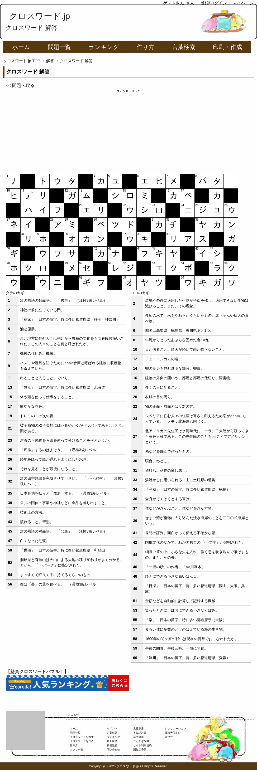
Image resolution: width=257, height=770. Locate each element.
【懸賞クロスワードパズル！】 (37, 671)
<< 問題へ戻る (20, 85)
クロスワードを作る (82, 741)
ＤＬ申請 (112, 741)
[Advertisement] (128, 130)
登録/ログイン (214, 3)
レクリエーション (175, 728)
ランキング (104, 47)
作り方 (145, 47)
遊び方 (169, 736)
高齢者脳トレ (173, 732)
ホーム (21, 47)
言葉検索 (183, 47)
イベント (112, 728)
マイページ (243, 3)
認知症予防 (139, 749)
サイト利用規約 (142, 745)
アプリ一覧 (76, 749)
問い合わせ (113, 749)
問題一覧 (59, 47)
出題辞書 (138, 728)
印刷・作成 (227, 47)
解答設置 (112, 745)
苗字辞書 (138, 736)
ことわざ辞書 (141, 741)
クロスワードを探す (82, 736)
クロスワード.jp (39, 16)
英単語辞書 (139, 732)
